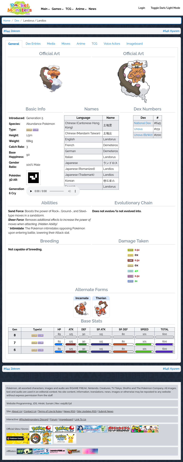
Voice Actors (112, 43)
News (92, 9)
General (13, 44)
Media (51, 43)
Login (142, 7)
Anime (81, 43)
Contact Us (30, 411)
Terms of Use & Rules (50, 411)
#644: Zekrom (12, 31)
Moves (65, 43)
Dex (16, 20)
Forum (53, 419)
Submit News (105, 411)
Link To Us (80, 419)
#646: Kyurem (171, 31)
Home (6, 20)
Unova (138, 129)
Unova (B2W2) (143, 135)
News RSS (69, 411)
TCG (94, 43)
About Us (17, 411)
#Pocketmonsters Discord (33, 419)
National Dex (142, 123)
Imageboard (135, 43)
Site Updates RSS (87, 411)
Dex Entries (33, 43)
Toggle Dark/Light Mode (165, 7)
